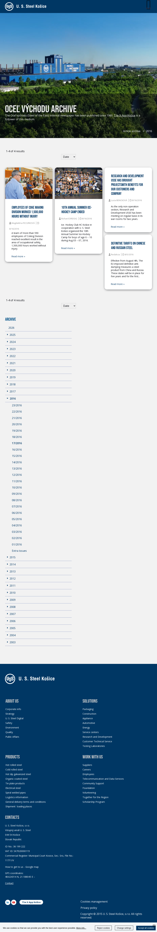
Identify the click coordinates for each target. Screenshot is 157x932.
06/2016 (17, 513)
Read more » (18, 256)
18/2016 (17, 437)
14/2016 (17, 462)
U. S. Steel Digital (14, 718)
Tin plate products (15, 783)
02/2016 (17, 538)
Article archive (131, 131)
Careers (87, 769)
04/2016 (17, 525)
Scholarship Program (94, 802)
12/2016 (17, 475)
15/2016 (17, 456)
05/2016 (17, 519)
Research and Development (97, 736)
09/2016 (17, 494)
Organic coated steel (16, 778)
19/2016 (17, 431)
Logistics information (16, 797)
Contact (9, 883)
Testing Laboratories (94, 746)
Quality (9, 732)
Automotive (89, 723)
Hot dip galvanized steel (18, 774)
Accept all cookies (146, 928)
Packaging (88, 709)
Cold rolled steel (14, 769)
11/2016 (17, 481)
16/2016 (17, 450)
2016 (149, 131)
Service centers (91, 732)
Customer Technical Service (97, 741)
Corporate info (13, 709)
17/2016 (17, 443)
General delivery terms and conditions (25, 802)
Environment (12, 727)
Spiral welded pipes (15, 792)
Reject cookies (103, 928)
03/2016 (17, 532)
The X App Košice (31, 902)
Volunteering (89, 792)
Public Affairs (12, 736)
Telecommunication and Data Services (103, 778)
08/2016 (17, 500)
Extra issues (19, 551)
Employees (88, 774)
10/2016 (17, 487)
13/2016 (17, 469)
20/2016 (17, 424)
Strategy (9, 713)
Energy (86, 727)
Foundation (89, 788)
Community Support (93, 783)
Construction (89, 713)
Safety (8, 723)
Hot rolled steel (13, 765)
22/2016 (17, 412)
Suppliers (87, 765)
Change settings (124, 928)
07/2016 (17, 506)
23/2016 (17, 405)
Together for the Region (95, 797)
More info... (81, 928)
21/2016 (17, 418)
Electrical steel (13, 788)
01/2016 (17, 544)
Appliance (88, 718)
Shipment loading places (18, 806)
